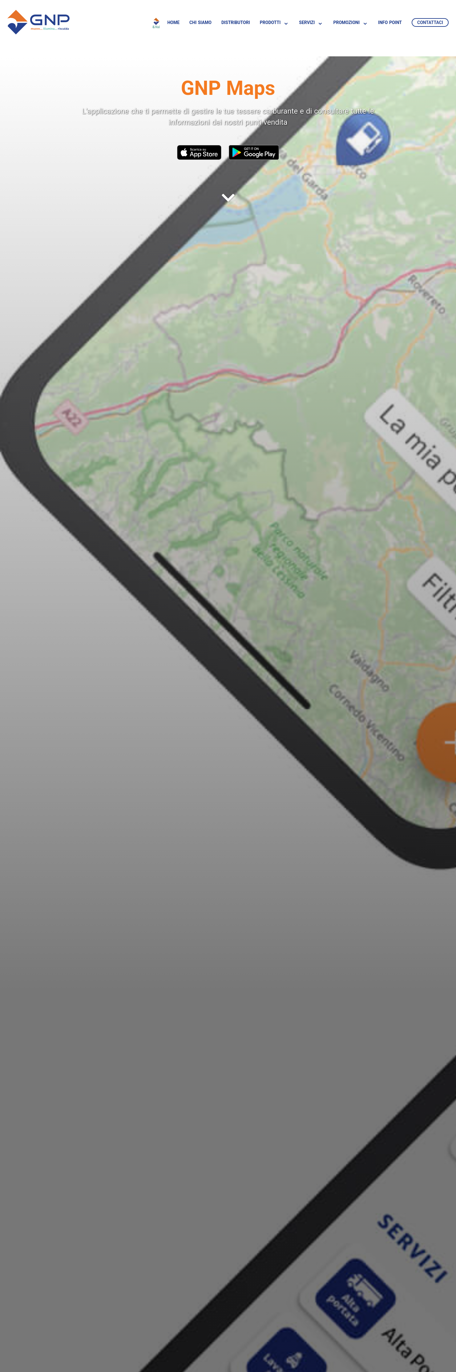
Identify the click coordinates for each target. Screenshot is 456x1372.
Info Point (390, 22)
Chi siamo (200, 22)
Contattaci (430, 22)
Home (173, 22)
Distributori (235, 22)
